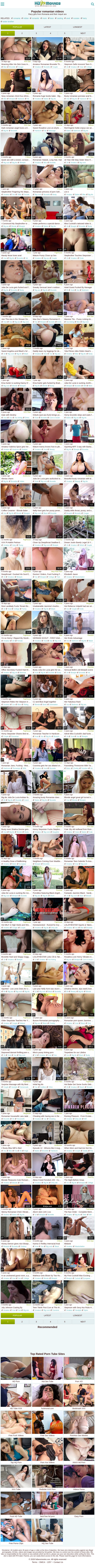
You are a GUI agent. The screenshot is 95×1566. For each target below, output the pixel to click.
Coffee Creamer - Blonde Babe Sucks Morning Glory (16, 510)
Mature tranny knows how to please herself (48, 447)
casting (60, 18)
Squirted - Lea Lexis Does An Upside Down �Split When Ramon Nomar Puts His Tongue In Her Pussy (16, 989)
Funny (24, 609)
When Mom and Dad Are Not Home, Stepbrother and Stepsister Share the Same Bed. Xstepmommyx (79, 1148)
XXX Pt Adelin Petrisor (10, 542)
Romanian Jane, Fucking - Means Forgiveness (16, 766)
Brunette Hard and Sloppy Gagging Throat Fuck (16, 957)
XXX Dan (27, 61)
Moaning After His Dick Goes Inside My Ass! (16, 64)
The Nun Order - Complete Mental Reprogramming (79, 1212)
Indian (22, 481)
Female (26, 194)
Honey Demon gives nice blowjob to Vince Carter (16, 1244)
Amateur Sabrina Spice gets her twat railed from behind (16, 447)
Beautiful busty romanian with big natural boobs (79, 479)
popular (17, 27)
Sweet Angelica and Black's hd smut (16, 351)
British (82, 545)
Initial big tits (38, 1084)
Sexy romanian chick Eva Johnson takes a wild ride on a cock (16, 96)
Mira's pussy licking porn (43, 1052)
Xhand (59, 316)
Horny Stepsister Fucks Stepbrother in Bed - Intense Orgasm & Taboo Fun (48, 829)
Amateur (38, 67)
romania (16, 18)
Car (13, 704)
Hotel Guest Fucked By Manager (78, 287)
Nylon (86, 1310)
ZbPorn (91, 125)
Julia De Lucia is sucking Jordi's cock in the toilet (79, 383)
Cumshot (55, 1310)
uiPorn (28, 1273)
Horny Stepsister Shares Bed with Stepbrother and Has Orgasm (16, 734)
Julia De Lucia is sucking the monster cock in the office (16, 893)
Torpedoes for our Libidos (75, 1052)
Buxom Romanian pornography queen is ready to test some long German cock (48, 1020)
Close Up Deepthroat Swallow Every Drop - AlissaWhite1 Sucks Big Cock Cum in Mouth (48, 542)
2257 (49, 1562)
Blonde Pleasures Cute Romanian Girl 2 (16, 1180)
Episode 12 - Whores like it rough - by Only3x (48, 1148)
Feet (58, 577)
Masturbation (79, 577)
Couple (55, 67)
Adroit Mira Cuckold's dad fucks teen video (79, 734)
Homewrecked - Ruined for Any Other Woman (48, 925)
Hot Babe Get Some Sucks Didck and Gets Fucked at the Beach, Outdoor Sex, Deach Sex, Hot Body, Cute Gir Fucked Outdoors (79, 1084)
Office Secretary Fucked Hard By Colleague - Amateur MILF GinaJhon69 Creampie (16, 670)
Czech (26, 800)
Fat (15, 1151)
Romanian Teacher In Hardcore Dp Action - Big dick (48, 734)
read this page (70, 1556)
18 (67, 67)
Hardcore (20, 99)
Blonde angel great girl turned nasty (79, 797)
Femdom (84, 768)
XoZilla (28, 1050)
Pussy (21, 545)
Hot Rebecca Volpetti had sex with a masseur (79, 606)
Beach (82, 1087)
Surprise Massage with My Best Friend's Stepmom (16, 1084)
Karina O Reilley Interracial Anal (46, 1244)
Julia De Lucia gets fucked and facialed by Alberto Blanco (16, 287)
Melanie (67, 1244)
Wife (24, 768)
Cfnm (51, 1087)
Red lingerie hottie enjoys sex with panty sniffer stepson (79, 128)
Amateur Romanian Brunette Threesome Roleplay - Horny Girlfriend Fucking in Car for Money (48, 64)
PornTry (91, 253)
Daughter (55, 832)
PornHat (59, 125)
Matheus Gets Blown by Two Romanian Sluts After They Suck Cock (48, 1276)
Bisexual (23, 673)
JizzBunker (90, 93)
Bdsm (68, 768)
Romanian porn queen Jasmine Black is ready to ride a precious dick (79, 1020)
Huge (26, 1151)
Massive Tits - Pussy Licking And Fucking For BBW (79, 319)
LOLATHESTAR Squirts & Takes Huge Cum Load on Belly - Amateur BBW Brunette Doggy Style (79, 925)
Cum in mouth (54, 418)
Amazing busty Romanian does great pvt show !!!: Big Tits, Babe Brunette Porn (48, 797)
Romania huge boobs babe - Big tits (48, 96)
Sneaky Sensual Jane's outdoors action (48, 287)
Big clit (14, 673)
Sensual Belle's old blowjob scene (78, 670)
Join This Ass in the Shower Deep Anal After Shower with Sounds (16, 319)
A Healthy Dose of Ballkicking (13, 861)
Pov (91, 1151)
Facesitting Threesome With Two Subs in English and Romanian (79, 766)
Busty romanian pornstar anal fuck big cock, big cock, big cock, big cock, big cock (79, 96)
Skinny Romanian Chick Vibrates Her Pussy (16, 1212)
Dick (89, 1023)
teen (52, 18)
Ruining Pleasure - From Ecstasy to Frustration (79, 1116)
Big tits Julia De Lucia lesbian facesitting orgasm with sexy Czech (16, 797)
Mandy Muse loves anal (11, 255)
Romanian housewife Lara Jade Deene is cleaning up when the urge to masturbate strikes (16, 1116)
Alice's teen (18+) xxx (42, 1212)
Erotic (82, 258)
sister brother (8, 21)
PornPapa (90, 540)
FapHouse (27, 189)
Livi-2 (66, 192)
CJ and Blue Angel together (44, 702)
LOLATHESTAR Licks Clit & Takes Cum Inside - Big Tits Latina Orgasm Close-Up (48, 957)
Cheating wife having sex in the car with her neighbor (48, 1116)
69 (67, 290)
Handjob (14, 1087)
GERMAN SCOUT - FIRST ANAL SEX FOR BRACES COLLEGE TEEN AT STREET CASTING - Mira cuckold (48, 638)
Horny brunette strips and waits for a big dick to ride (79, 415)
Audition (43, 1087)
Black (26, 354)
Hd (28, 99)
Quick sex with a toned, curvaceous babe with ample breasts (16, 160)
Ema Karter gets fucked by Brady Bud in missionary (48, 383)
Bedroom (85, 290)
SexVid (59, 1018)
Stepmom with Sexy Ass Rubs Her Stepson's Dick (79, 1307)
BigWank (59, 348)
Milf (84, 386)
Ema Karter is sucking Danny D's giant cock (16, 383)
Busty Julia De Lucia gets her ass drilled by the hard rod (48, 670)
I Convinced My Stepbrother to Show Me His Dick (16, 223)
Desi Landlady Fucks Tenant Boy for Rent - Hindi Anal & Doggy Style (16, 606)
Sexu (29, 253)
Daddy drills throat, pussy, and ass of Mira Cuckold (79, 510)
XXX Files (58, 61)
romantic (35, 18)
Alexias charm (7, 479)
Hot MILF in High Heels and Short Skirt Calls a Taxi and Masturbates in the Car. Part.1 (16, 925)
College (89, 67)
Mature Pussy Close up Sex (44, 255)
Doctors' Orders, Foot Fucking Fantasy (48, 574)
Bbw (5, 67)
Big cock (6, 163)
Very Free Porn (25, 508)
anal (68, 18)
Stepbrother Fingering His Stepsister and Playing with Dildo (16, 192)
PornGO (91, 61)
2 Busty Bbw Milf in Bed (11, 1148)
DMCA (42, 1562)
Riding (26, 704)
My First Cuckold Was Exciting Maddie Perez (79, 1276)
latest (47, 27)
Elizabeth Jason (71, 574)
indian (26, 18)
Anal (68, 99)
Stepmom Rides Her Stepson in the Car (16, 702)
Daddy (85, 1151)
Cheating (52, 1119)
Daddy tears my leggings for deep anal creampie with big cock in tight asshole (48, 351)
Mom (90, 386)
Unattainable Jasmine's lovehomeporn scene (48, 606)
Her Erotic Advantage (73, 638)
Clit (13, 641)
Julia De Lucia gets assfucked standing (48, 479)
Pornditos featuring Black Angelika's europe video (48, 893)
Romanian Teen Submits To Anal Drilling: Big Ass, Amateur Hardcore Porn (79, 861)
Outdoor (24, 449)
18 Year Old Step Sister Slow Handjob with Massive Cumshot (79, 160)
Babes (46, 99)
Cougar (20, 67)
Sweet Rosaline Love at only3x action (48, 128)
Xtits (60, 93)
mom (45, 18)
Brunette (12, 67)
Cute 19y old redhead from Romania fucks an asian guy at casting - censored (79, 829)
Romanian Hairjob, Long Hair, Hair (47, 160)
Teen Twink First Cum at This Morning (48, 1307)
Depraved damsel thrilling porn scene (16, 1052)
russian (76, 18)
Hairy (14, 545)
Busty (54, 194)
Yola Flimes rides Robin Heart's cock (79, 351)
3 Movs (28, 157)
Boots (45, 704)
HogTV (28, 93)
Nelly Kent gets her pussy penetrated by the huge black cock (48, 510)
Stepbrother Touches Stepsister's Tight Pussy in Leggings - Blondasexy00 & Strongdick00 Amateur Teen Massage (79, 255)
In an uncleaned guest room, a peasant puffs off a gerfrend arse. (16, 1276)
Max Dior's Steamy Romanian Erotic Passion (48, 319)
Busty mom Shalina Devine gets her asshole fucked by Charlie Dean (16, 829)
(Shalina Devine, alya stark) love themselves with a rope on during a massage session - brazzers (79, 989)
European (22, 864)
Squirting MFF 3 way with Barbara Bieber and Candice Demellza (79, 447)
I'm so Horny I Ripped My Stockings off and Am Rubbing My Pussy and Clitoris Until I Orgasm (16, 638)
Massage (52, 131)
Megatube (90, 603)
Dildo (19, 194)
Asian (82, 67)
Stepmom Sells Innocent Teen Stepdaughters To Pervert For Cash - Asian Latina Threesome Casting (79, 64)
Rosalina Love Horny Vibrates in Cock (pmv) (79, 957)
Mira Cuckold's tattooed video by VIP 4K (79, 223)
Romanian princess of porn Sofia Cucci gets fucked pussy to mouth (48, 192)
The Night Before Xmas (74, 1180)
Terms (34, 1562)
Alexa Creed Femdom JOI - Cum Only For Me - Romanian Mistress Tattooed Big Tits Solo (48, 1180)
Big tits (53, 99)
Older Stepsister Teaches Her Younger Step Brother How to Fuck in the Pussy (16, 1020)
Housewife (21, 1119)
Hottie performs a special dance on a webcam (48, 223)
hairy (85, 18)
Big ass (6, 226)
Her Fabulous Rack (72, 702)
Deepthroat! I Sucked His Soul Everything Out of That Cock (16, 574)
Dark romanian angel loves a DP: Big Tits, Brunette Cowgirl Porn (16, 128)
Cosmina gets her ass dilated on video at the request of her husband (48, 766)
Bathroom (77, 131)
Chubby (76, 768)
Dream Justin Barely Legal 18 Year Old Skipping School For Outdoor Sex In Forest (79, 542)
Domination (53, 704)
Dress (27, 418)
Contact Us (58, 1562)
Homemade (24, 1087)
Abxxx (28, 1305)
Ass (13, 194)
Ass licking (70, 322)
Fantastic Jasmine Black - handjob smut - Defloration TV (79, 893)
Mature (22, 1023)
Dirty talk (54, 928)
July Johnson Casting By (11, 1307)
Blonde (13, 226)
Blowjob (12, 99)
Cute (90, 832)
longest (77, 27)
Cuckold (78, 1278)
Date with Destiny (8, 415)
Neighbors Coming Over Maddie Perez (48, 861)
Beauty (52, 449)
